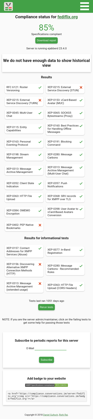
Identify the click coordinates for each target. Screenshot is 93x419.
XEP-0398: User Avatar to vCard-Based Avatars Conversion (65, 212)
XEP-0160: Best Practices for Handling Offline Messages (65, 129)
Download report (46, 40)
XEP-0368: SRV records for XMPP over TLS (65, 197)
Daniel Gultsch (50, 416)
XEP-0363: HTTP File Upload (24, 197)
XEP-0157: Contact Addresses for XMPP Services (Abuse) (24, 251)
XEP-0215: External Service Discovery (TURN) (24, 101)
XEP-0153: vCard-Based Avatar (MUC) (65, 101)
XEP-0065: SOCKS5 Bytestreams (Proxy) (65, 114)
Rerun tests (46, 307)
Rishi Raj (63, 416)
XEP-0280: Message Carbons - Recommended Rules (65, 269)
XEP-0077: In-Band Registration (65, 251)
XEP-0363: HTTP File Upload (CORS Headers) (65, 286)
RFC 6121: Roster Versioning (24, 88)
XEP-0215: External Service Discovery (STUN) (65, 88)
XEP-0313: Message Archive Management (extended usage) (24, 286)
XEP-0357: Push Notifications (65, 185)
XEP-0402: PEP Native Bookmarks (24, 226)
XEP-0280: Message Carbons (65, 156)
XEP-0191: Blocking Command (65, 143)
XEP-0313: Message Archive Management (24, 170)
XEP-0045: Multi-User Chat (24, 114)
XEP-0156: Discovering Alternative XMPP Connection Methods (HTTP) (24, 268)
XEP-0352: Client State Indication (24, 185)
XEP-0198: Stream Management (24, 156)
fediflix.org (68, 16)
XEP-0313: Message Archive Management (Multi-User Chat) (65, 170)
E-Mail (30, 348)
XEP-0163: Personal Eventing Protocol (24, 143)
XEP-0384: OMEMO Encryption (24, 212)
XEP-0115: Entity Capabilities (24, 129)
